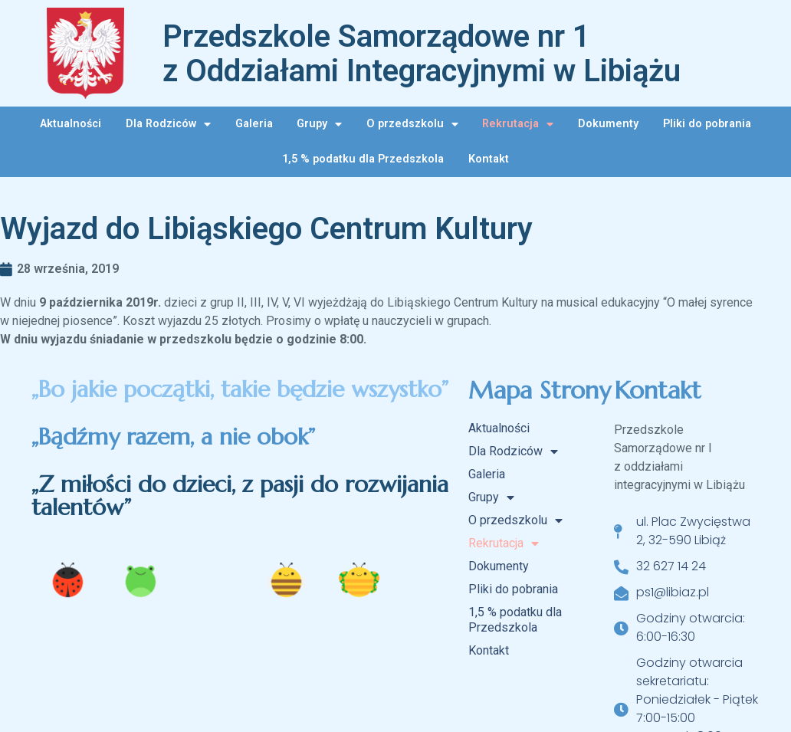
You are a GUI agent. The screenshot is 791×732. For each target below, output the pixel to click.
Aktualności (70, 123)
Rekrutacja (517, 124)
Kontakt (488, 159)
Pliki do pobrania (707, 123)
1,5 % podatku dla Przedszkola (363, 159)
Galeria (254, 123)
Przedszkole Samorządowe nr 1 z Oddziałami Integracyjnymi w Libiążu (421, 53)
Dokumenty (608, 123)
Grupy (319, 124)
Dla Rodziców (168, 124)
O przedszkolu (412, 124)
